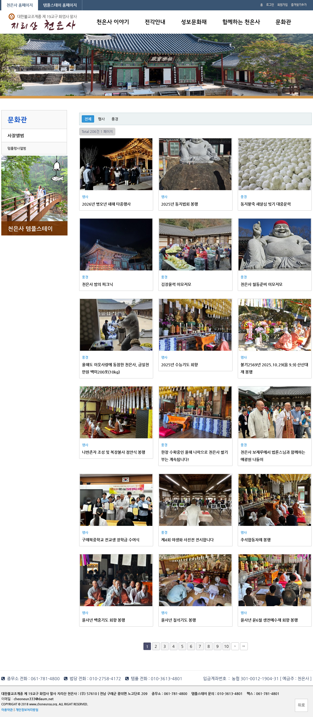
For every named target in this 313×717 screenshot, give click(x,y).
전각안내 (155, 22)
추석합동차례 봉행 (256, 539)
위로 (301, 705)
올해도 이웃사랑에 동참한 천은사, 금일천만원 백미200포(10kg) (115, 368)
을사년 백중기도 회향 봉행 (103, 620)
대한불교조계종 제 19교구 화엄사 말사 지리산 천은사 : (40, 694)
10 (226, 646)
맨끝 (244, 646)
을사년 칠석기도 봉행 (178, 620)
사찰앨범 (16, 135)
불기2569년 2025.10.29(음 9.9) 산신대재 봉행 (274, 368)
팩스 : (251, 694)
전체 (88, 119)
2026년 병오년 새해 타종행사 (106, 204)
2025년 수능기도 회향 (179, 364)
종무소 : (158, 694)
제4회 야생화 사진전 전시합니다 (187, 539)
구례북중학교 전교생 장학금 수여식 (110, 539)
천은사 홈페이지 (19, 5)
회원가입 (282, 4)
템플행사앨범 (17, 148)
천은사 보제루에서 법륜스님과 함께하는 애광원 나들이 (273, 456)
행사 (101, 119)
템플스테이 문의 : (204, 694)
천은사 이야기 (112, 22)
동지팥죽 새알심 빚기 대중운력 (266, 204)
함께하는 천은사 (241, 22)
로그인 (270, 4)
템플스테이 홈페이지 (60, 5)
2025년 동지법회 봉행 (179, 204)
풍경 (114, 119)
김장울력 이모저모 (176, 284)
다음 (235, 646)
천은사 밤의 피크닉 (97, 284)
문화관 (283, 22)
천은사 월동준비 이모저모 (261, 284)
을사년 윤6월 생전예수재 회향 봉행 (269, 620)
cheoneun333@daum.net (34, 699)
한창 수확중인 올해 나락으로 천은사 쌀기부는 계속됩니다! (194, 456)
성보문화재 (194, 22)
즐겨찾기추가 (299, 4)
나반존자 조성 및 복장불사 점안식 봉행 (113, 452)
